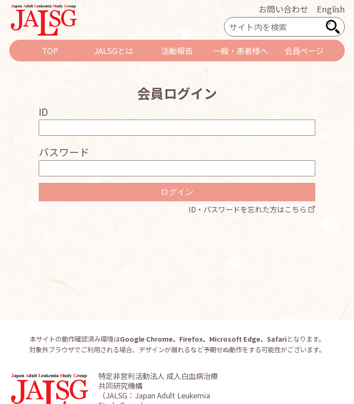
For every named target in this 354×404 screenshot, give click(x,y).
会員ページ (304, 50)
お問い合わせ (283, 9)
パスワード (64, 152)
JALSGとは (113, 50)
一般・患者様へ (240, 50)
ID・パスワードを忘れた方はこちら (248, 209)
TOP (50, 50)
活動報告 (177, 50)
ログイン (177, 192)
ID (43, 111)
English (331, 9)
